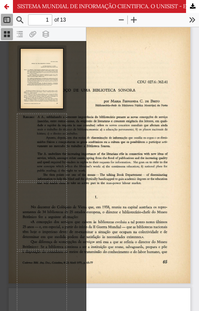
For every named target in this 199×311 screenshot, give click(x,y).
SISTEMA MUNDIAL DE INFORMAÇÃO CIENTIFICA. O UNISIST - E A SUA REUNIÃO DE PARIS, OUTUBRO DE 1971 (108, 6)
